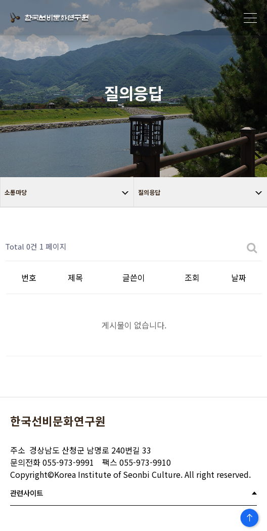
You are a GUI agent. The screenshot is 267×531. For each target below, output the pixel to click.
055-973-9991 (52, 462)
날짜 (238, 277)
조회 (192, 277)
